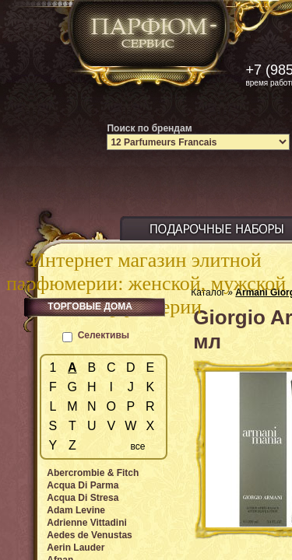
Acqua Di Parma (82, 485)
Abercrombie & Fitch (93, 472)
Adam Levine (76, 510)
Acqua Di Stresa (82, 497)
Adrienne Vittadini (86, 522)
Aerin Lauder (75, 547)
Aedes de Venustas (89, 535)
